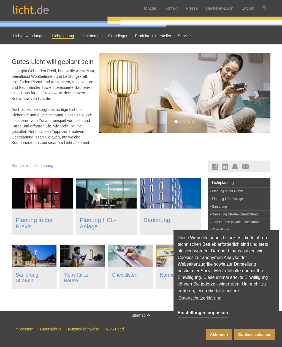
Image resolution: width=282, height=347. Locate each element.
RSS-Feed (115, 329)
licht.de (150, 8)
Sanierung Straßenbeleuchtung (235, 214)
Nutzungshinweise (83, 329)
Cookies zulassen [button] (255, 334)
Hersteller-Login (219, 8)
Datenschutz (50, 329)
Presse (192, 8)
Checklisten (124, 275)
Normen (168, 275)
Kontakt (170, 8)
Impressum (23, 329)
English (248, 8)
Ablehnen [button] (219, 334)
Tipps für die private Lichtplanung (236, 222)
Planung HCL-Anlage (227, 199)
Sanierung (157, 220)
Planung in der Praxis (227, 191)
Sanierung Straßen (27, 277)
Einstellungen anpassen (203, 312)
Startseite (20, 165)
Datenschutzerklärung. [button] (200, 298)
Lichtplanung (42, 165)
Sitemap (140, 315)
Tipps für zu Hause (76, 277)
